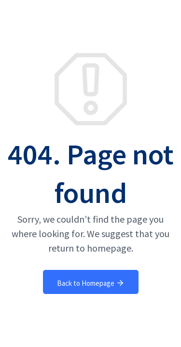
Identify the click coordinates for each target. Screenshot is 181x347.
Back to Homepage (91, 283)
